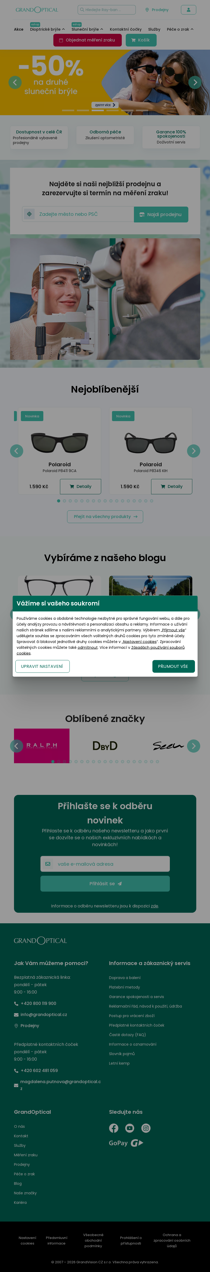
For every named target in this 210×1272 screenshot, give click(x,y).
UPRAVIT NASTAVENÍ (42, 666)
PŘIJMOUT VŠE (173, 666)
